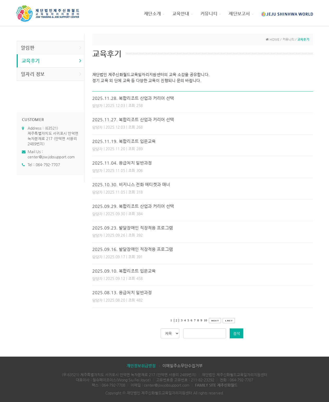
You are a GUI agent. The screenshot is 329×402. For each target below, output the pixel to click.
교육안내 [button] (182, 13)
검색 (236, 333)
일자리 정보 (51, 74)
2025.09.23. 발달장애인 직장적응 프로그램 (132, 227)
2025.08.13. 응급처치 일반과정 (122, 292)
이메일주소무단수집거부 (182, 365)
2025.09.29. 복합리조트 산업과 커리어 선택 (133, 206)
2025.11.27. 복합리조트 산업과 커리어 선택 (133, 119)
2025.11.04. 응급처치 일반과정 (122, 162)
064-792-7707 (48, 165)
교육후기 (52, 60)
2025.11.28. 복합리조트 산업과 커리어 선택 (133, 98)
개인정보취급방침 (141, 365)
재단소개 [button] (154, 13)
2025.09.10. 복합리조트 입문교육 (124, 270)
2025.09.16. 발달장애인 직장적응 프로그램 (132, 249)
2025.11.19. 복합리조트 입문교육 (124, 141)
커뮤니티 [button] (210, 13)
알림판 (51, 47)
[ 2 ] (176, 320)
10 (205, 320)
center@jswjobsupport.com (51, 157)
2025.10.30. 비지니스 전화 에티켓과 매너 (131, 184)
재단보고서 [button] (241, 13)
